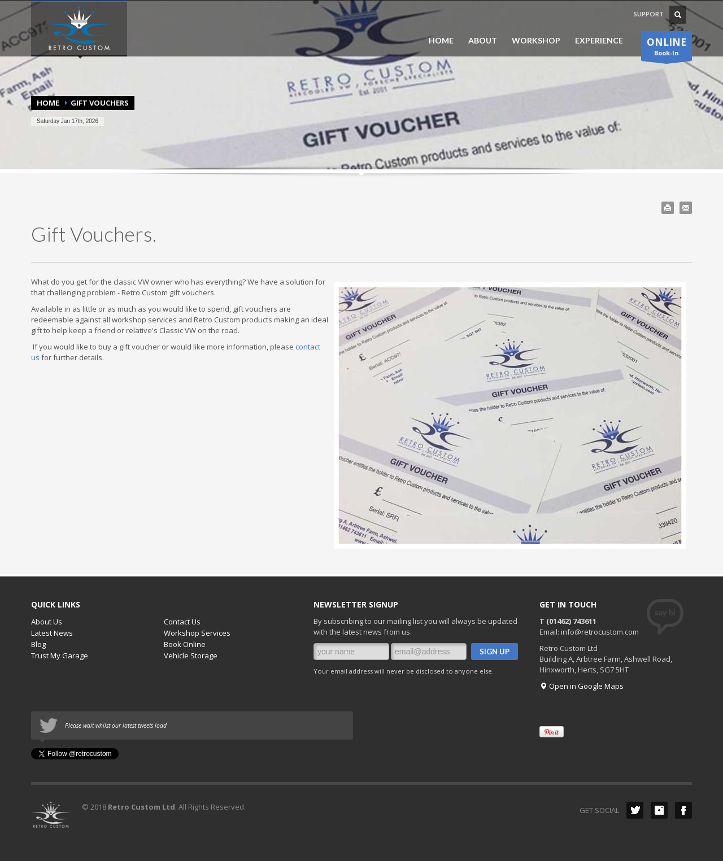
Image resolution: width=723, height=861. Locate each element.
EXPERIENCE (595, 41)
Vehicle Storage (190, 655)
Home (48, 103)
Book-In (666, 48)
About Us (46, 622)
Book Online (185, 644)
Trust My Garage (59, 655)
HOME (441, 41)
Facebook (683, 810)
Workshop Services (197, 633)
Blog (38, 644)
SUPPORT (649, 14)
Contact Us (182, 622)
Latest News (52, 633)
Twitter (634, 810)
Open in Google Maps (581, 686)
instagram (659, 810)
